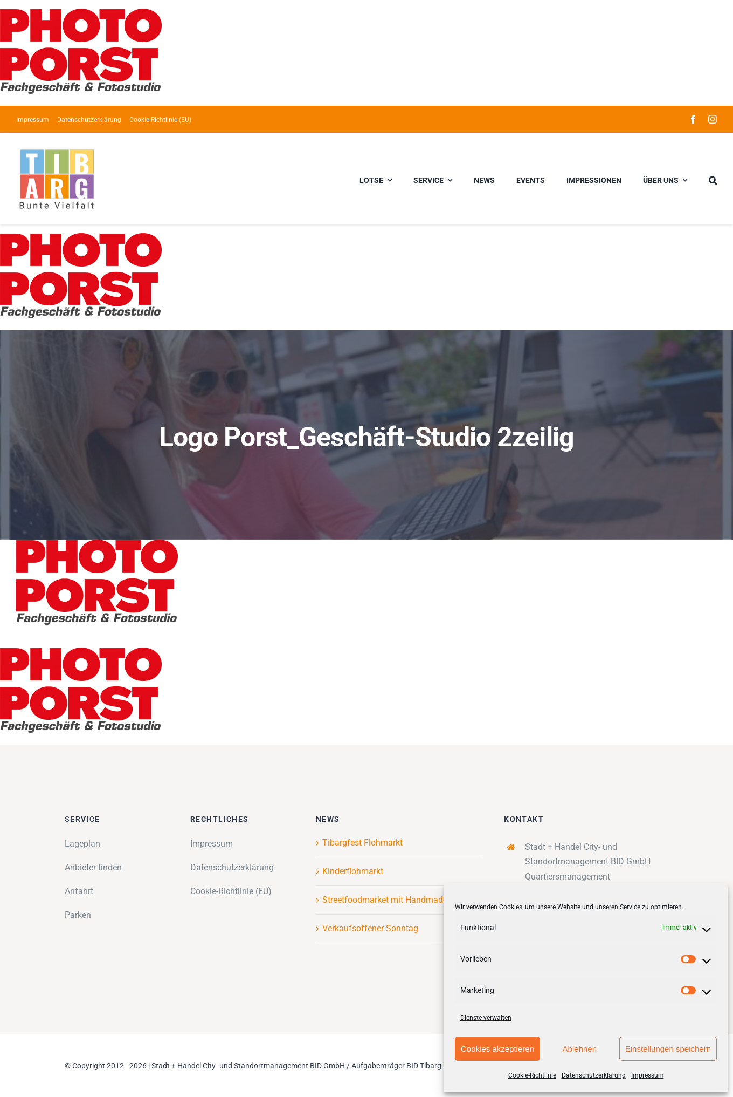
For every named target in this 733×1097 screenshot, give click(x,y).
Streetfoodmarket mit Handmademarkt (395, 900)
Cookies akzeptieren (497, 1048)
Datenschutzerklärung (594, 1075)
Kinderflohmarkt (352, 871)
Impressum (647, 1075)
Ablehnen (580, 1048)
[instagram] (712, 119)
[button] (713, 178)
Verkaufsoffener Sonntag (370, 928)
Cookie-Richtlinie (532, 1075)
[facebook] (693, 119)
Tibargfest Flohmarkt (362, 842)
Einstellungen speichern (668, 1048)
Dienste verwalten (485, 1017)
